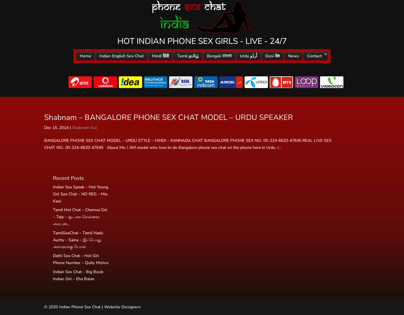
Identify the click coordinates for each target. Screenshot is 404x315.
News (293, 56)
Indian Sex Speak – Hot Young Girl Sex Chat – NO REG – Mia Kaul (80, 194)
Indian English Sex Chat (121, 56)
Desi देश (272, 56)
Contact (314, 56)
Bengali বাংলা (219, 56)
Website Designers (122, 307)
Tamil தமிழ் (188, 56)
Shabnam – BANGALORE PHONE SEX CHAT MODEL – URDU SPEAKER (168, 117)
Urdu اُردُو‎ (248, 56)
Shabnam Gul (84, 127)
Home (85, 56)
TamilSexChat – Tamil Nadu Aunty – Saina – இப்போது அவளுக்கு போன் (78, 240)
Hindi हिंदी (160, 56)
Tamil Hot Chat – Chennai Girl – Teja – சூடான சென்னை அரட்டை (80, 217)
